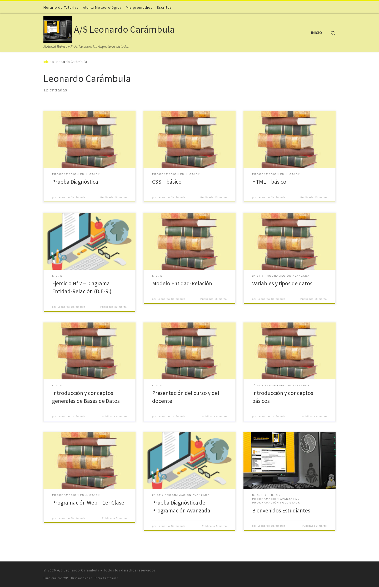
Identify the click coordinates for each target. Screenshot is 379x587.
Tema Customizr (106, 578)
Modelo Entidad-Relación (182, 283)
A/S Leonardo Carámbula (78, 570)
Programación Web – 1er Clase (88, 502)
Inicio (47, 61)
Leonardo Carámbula (71, 197)
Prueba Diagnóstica (75, 181)
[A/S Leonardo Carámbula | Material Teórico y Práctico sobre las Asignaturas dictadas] (57, 29)
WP (65, 578)
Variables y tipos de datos (282, 283)
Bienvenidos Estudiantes (281, 510)
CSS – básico (167, 181)
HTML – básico (269, 181)
